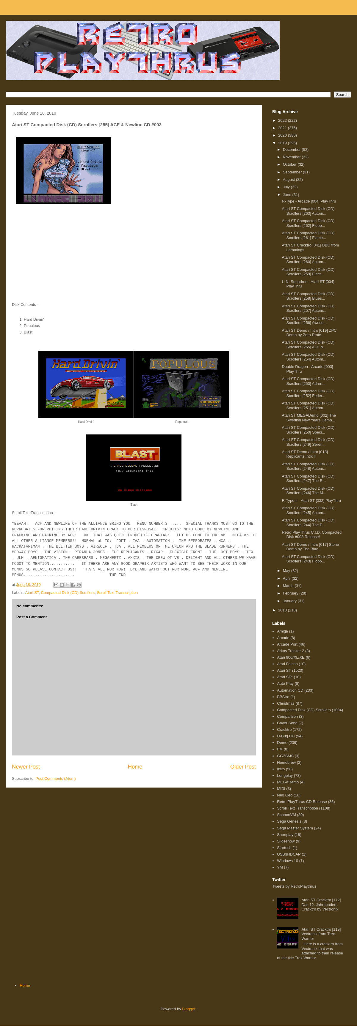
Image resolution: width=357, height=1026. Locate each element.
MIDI (281, 788)
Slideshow (286, 841)
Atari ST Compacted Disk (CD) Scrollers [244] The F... (308, 522)
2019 (283, 143)
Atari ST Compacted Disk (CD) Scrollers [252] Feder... (308, 393)
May (287, 570)
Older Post (243, 767)
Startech (284, 847)
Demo (282, 742)
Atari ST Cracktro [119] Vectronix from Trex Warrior (321, 934)
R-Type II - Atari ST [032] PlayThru (311, 500)
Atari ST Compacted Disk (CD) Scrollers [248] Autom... (308, 466)
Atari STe (285, 677)
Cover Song (287, 723)
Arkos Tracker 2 (290, 651)
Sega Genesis (289, 821)
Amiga (282, 631)
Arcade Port (287, 644)
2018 (283, 610)
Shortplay (285, 834)
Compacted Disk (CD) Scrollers (68, 592)
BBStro (283, 697)
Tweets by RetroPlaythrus (294, 886)
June (287, 194)
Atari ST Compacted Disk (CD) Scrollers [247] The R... (308, 478)
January (290, 601)
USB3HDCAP (288, 854)
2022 (283, 120)
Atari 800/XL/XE (291, 657)
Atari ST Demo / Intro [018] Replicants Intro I (305, 454)
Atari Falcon (287, 664)
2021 (283, 128)
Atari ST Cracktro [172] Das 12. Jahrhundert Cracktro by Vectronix (321, 904)
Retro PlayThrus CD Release (302, 801)
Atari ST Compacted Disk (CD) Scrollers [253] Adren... (308, 381)
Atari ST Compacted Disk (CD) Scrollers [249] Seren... (308, 442)
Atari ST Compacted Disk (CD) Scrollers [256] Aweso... (308, 320)
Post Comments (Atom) (56, 778)
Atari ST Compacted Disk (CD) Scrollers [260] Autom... (308, 259)
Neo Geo (284, 795)
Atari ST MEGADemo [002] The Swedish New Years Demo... (309, 417)
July (287, 187)
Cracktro (284, 729)
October (290, 164)
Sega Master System (295, 828)
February (291, 593)
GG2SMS (285, 756)
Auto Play (285, 683)
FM (280, 749)
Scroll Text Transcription (117, 592)
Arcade (283, 637)
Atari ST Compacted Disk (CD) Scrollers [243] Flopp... (308, 559)
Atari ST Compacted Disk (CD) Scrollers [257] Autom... (308, 308)
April (287, 578)
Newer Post (26, 767)
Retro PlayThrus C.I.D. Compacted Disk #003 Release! (312, 534)
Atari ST (32, 592)
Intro (281, 769)
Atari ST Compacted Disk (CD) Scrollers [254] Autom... (308, 356)
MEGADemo (288, 782)
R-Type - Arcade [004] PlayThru (309, 201)
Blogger (188, 1009)
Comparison (287, 716)
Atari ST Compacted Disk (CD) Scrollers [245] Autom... (308, 510)
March (289, 586)
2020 (283, 135)
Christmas (286, 703)
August (289, 179)
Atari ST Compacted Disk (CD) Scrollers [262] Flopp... (308, 223)
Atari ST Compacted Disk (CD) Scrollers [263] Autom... (308, 211)
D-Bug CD (286, 736)
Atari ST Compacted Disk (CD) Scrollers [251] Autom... (308, 405)
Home (135, 767)
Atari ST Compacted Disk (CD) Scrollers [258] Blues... (308, 296)
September (293, 172)
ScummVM (286, 814)
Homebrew (286, 762)
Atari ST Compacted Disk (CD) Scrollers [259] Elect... (308, 271)
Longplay (285, 775)
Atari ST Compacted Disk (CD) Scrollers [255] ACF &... (308, 344)
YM (280, 867)
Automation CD (290, 690)
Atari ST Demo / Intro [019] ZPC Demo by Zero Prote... (309, 332)
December (292, 149)
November (292, 157)
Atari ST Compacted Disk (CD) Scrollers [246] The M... (308, 490)
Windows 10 (287, 861)
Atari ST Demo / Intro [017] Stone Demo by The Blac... (310, 546)
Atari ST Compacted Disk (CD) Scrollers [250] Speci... (308, 429)
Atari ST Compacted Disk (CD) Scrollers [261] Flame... (308, 235)
